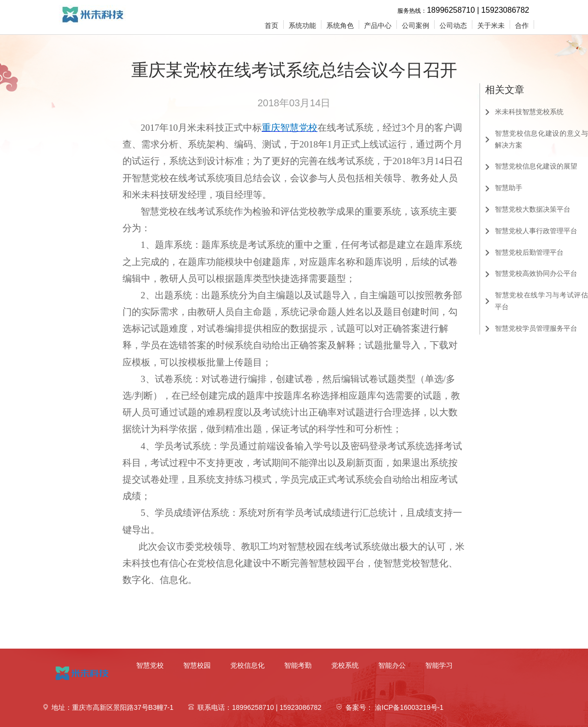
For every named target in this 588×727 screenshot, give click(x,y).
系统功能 (302, 25)
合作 (522, 25)
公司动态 (453, 25)
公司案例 (415, 25)
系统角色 (340, 25)
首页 (271, 25)
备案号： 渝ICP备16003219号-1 (394, 707)
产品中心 (378, 25)
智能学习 (439, 665)
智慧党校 (150, 665)
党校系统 (345, 665)
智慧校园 (197, 665)
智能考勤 (298, 665)
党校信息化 (247, 665)
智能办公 (392, 665)
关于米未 (491, 25)
